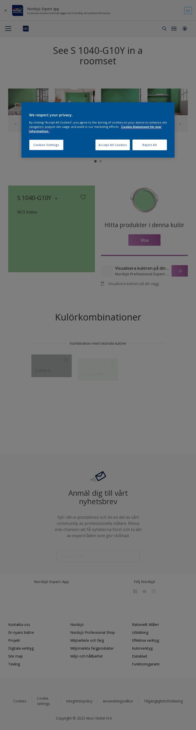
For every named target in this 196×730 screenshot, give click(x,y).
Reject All (149, 145)
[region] (98, 130)
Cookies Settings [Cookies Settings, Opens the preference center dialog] (46, 145)
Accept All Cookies (113, 145)
